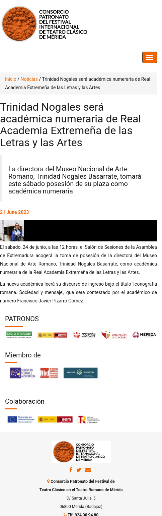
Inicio (10, 79)
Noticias (29, 79)
